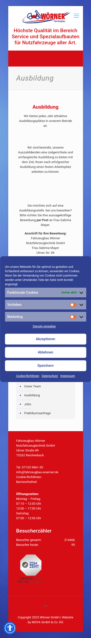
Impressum (67, 376)
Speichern (45, 365)
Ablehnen (45, 352)
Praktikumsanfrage (37, 413)
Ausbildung (32, 395)
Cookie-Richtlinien (27, 376)
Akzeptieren (45, 339)
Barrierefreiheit (26, 482)
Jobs (27, 404)
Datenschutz (50, 376)
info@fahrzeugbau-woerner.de (37, 472)
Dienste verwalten (44, 326)
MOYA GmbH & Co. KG (47, 622)
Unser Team (32, 386)
